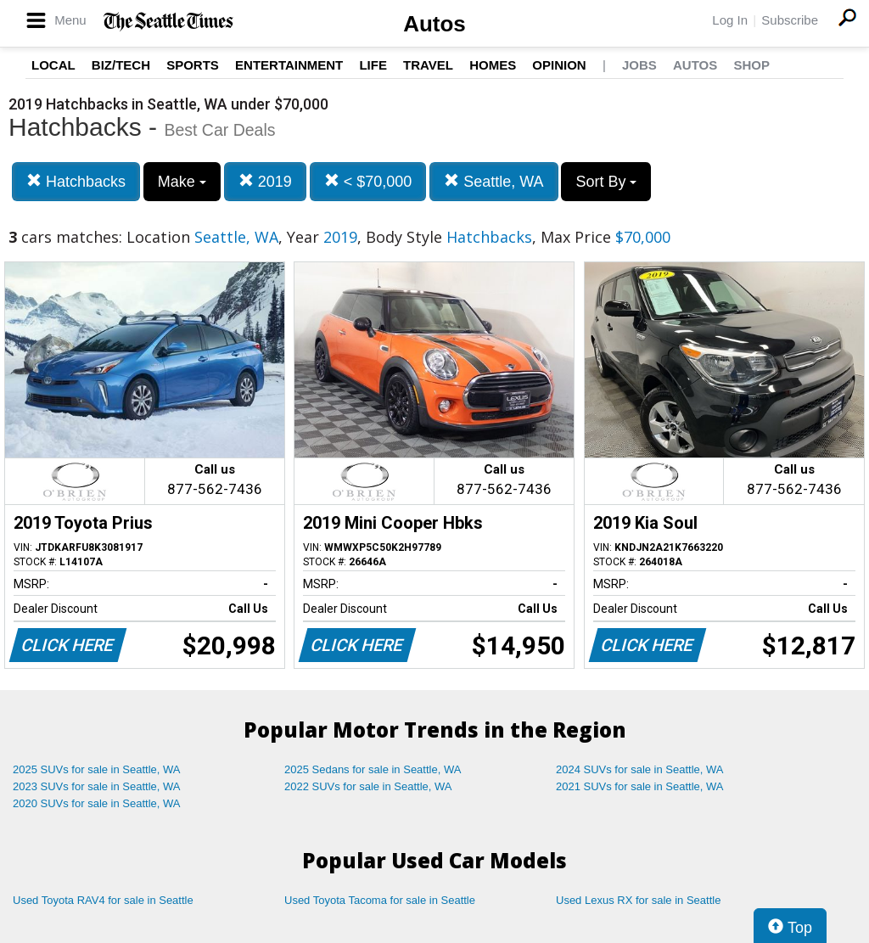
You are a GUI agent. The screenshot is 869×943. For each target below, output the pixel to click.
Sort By (605, 181)
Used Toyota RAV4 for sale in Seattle (103, 900)
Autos (434, 23)
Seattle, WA (493, 181)
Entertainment (289, 65)
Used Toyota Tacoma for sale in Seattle (379, 900)
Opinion (559, 65)
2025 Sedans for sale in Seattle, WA (372, 769)
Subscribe (789, 20)
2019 (265, 181)
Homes (492, 65)
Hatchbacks (76, 181)
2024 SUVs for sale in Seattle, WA (640, 769)
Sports (192, 65)
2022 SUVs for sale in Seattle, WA (368, 786)
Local (53, 65)
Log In (730, 20)
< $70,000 (368, 181)
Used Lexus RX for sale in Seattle (638, 900)
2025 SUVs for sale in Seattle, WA (97, 769)
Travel (428, 65)
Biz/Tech (121, 65)
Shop (751, 65)
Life (373, 65)
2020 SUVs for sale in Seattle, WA (97, 803)
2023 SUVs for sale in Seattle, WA (97, 786)
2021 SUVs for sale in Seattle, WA (640, 786)
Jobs (639, 65)
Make (182, 181)
